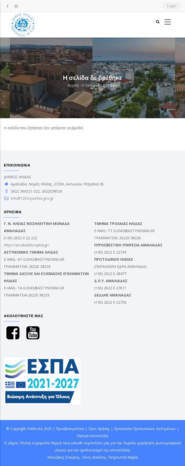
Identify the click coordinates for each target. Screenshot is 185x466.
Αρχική (73, 85)
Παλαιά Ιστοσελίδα (92, 435)
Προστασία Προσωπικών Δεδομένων (145, 428)
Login (171, 6)
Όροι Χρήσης (99, 428)
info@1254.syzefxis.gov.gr (28, 198)
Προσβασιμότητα (70, 428)
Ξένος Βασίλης (93, 457)
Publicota (34, 428)
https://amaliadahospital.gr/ (26, 245)
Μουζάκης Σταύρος (63, 457)
